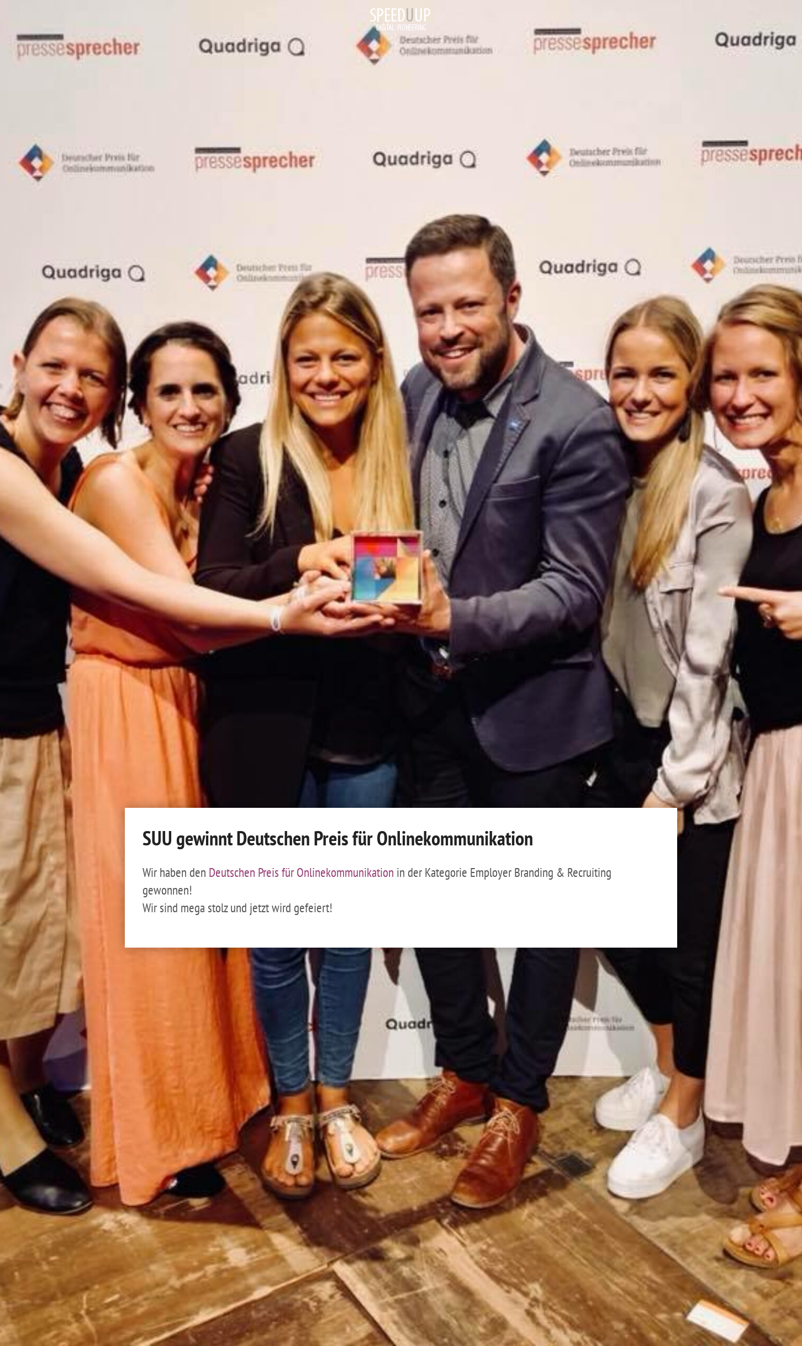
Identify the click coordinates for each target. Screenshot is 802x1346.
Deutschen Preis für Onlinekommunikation (303, 872)
